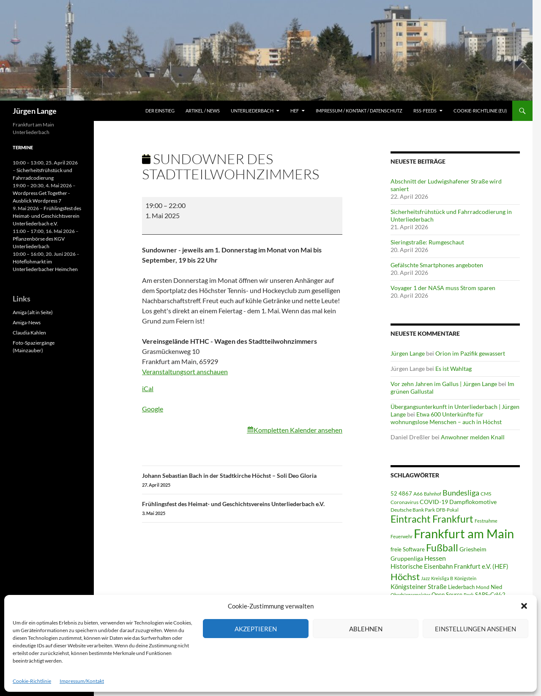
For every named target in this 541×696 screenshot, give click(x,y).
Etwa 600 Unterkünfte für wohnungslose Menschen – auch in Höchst (446, 418)
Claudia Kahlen (29, 332)
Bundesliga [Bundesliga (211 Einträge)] (461, 492)
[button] (524, 606)
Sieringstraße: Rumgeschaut (427, 242)
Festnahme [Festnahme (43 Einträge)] (486, 520)
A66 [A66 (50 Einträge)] (418, 493)
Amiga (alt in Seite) (33, 312)
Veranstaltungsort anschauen (185, 371)
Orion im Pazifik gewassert (470, 353)
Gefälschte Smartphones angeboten (437, 265)
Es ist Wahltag (453, 368)
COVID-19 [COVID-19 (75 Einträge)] (434, 501)
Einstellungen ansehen (475, 629)
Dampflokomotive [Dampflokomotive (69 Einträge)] (473, 502)
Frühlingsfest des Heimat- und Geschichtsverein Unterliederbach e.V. (47, 216)
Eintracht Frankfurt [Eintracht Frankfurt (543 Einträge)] (432, 519)
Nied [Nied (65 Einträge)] (496, 587)
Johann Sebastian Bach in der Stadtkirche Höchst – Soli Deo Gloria (242, 480)
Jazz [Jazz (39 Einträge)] (425, 578)
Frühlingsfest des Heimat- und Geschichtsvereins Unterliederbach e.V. (242, 508)
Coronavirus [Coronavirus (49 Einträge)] (404, 502)
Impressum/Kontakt (82, 681)
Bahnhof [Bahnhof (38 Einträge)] (432, 493)
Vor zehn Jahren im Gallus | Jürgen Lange (444, 383)
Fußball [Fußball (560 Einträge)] (442, 548)
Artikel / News (203, 110)
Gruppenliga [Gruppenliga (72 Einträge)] (407, 558)
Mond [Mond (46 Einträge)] (482, 587)
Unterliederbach (252, 110)
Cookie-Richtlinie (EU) (480, 110)
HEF (294, 110)
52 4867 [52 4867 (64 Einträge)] (401, 493)
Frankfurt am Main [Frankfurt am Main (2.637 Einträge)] (464, 533)
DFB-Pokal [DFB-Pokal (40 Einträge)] (447, 509)
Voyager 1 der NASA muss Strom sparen (443, 287)
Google (152, 409)
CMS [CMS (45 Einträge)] (486, 493)
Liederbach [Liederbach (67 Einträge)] (461, 587)
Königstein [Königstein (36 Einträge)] (465, 578)
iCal (147, 388)
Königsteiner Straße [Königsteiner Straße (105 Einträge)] (419, 586)
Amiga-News (27, 322)
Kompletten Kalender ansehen (298, 430)
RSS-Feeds (425, 110)
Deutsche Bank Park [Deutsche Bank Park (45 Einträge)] (413, 509)
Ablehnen (366, 629)
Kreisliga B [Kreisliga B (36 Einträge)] (442, 578)
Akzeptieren (256, 629)
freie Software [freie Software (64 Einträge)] (408, 549)
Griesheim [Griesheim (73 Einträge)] (472, 549)
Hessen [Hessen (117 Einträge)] (435, 558)
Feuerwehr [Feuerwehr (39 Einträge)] (402, 536)
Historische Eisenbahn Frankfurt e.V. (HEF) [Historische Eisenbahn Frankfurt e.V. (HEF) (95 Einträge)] (449, 566)
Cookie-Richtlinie (32, 681)
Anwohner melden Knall (473, 437)
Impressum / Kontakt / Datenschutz (359, 110)
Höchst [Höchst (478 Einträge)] (405, 576)
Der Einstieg (160, 110)
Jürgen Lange (35, 110)
